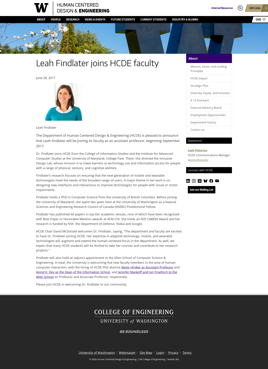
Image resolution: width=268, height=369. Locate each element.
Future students (123, 19)
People (56, 19)
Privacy (173, 353)
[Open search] (240, 8)
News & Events (95, 19)
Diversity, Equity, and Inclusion (210, 93)
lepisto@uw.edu (198, 160)
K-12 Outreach (200, 100)
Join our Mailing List (201, 189)
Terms (187, 353)
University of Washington (97, 353)
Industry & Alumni (185, 19)
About (41, 19)
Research (72, 19)
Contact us (197, 130)
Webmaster (127, 353)
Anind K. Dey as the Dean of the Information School (73, 272)
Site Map (146, 353)
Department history (203, 122)
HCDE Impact (199, 78)
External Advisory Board (206, 108)
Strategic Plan (199, 86)
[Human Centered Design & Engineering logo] (109, 8)
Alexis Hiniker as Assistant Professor (147, 267)
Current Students (153, 19)
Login (160, 353)
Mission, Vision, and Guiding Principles (209, 69)
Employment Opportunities (208, 115)
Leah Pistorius (197, 150)
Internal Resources (222, 8)
